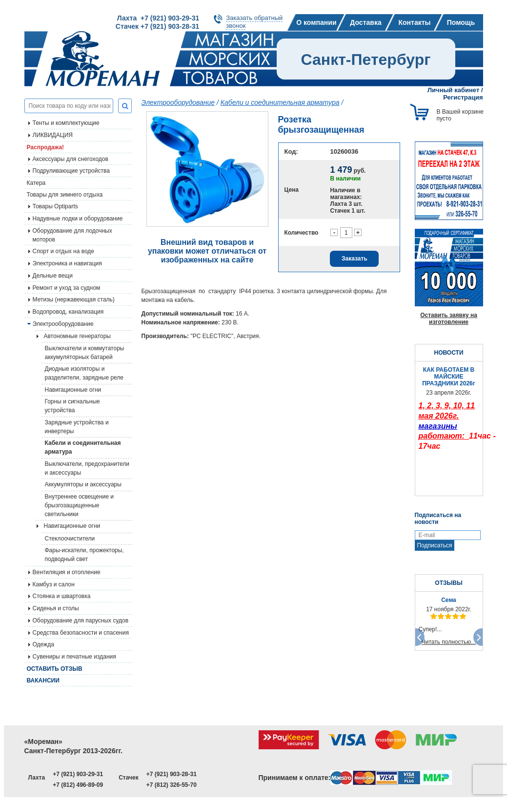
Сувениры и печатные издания (74, 656)
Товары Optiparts (55, 206)
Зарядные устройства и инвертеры (77, 427)
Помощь (461, 22)
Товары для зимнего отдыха (65, 194)
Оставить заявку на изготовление (448, 318)
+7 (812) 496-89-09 (78, 784)
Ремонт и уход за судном (67, 287)
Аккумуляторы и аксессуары (83, 484)
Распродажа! (45, 147)
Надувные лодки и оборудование (78, 218)
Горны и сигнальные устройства (72, 406)
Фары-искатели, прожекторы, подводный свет (84, 554)
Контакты (414, 22)
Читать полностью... (449, 642)
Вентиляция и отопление (67, 572)
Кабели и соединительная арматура (83, 447)
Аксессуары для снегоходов (70, 159)
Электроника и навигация (67, 263)
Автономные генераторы (77, 336)
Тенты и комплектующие (66, 123)
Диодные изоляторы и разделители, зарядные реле (84, 373)
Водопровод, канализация (68, 311)
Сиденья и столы (56, 608)
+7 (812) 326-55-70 (171, 784)
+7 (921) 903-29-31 (78, 774)
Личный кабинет (453, 90)
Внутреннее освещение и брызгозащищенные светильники (79, 505)
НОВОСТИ (448, 352)
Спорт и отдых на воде (64, 251)
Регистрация (463, 97)
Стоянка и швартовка (62, 596)
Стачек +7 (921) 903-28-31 (157, 26)
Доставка (365, 22)
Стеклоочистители (70, 538)
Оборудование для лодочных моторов (72, 235)
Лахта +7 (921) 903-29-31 (158, 18)
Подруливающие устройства (71, 170)
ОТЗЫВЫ (448, 583)
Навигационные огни (73, 389)
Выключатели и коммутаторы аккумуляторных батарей (84, 352)
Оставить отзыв (54, 668)
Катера (36, 183)
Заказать (354, 258)
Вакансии (43, 680)
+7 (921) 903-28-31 (171, 774)
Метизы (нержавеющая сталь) (74, 299)
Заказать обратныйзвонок (254, 21)
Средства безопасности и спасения (81, 632)
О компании (316, 22)
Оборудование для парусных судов (81, 620)
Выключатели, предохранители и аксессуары (87, 468)
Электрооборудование (63, 323)
